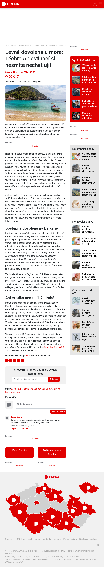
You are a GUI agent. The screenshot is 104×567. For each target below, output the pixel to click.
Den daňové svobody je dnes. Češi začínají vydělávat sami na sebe (88, 329)
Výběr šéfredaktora (83, 60)
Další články (19, 450)
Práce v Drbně (70, 539)
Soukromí (9, 539)
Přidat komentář (58, 412)
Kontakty (46, 539)
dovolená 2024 (45, 389)
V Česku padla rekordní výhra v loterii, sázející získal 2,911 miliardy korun (89, 72)
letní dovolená (30, 389)
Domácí (13, 46)
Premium (35, 146)
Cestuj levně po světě (53, 347)
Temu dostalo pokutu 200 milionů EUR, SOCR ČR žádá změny (89, 351)
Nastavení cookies (88, 539)
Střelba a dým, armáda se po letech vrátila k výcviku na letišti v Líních (89, 82)
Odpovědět (15, 428)
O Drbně (21, 539)
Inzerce (57, 539)
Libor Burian (17, 417)
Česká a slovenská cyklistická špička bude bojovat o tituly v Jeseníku (89, 119)
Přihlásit (54, 379)
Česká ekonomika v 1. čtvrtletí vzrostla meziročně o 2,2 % (88, 305)
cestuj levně (17, 389)
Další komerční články (52, 452)
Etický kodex (34, 539)
